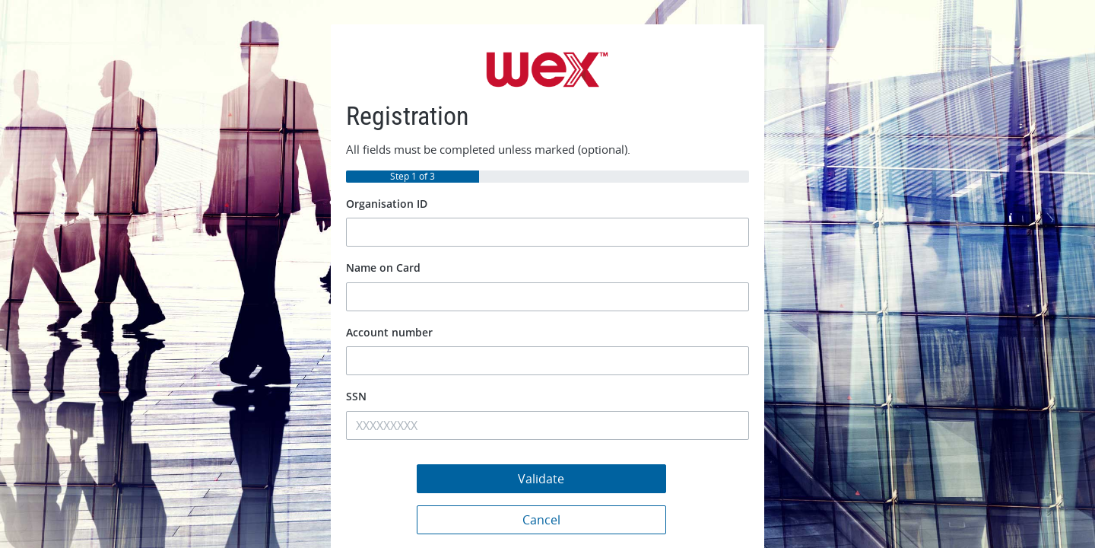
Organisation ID (386, 203)
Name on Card (383, 267)
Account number (389, 332)
